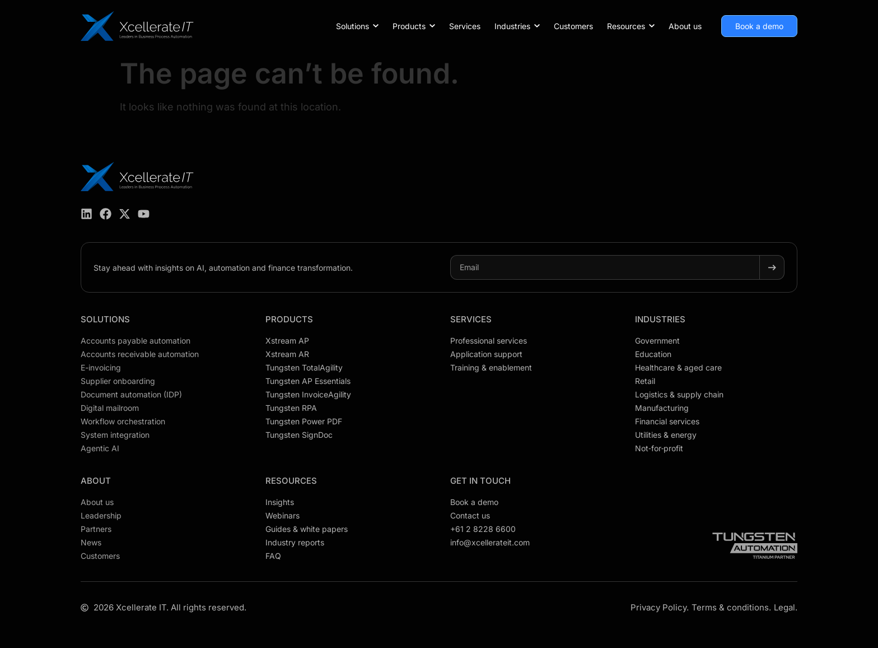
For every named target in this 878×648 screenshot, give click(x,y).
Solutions (105, 319)
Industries (660, 319)
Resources (291, 480)
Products (289, 319)
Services (471, 319)
